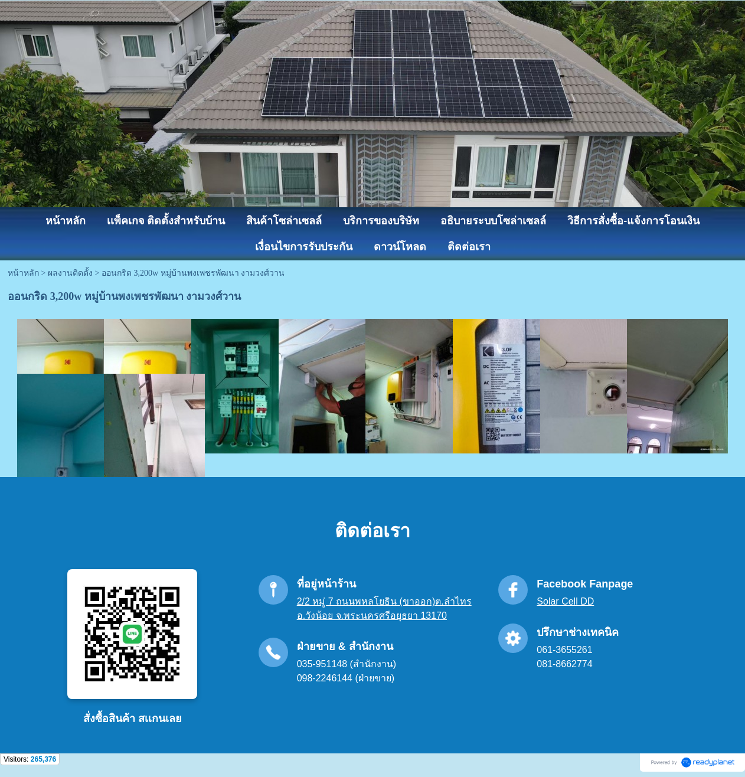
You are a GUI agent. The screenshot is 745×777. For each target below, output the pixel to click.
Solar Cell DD (565, 601)
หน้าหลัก (23, 273)
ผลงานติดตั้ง (70, 273)
